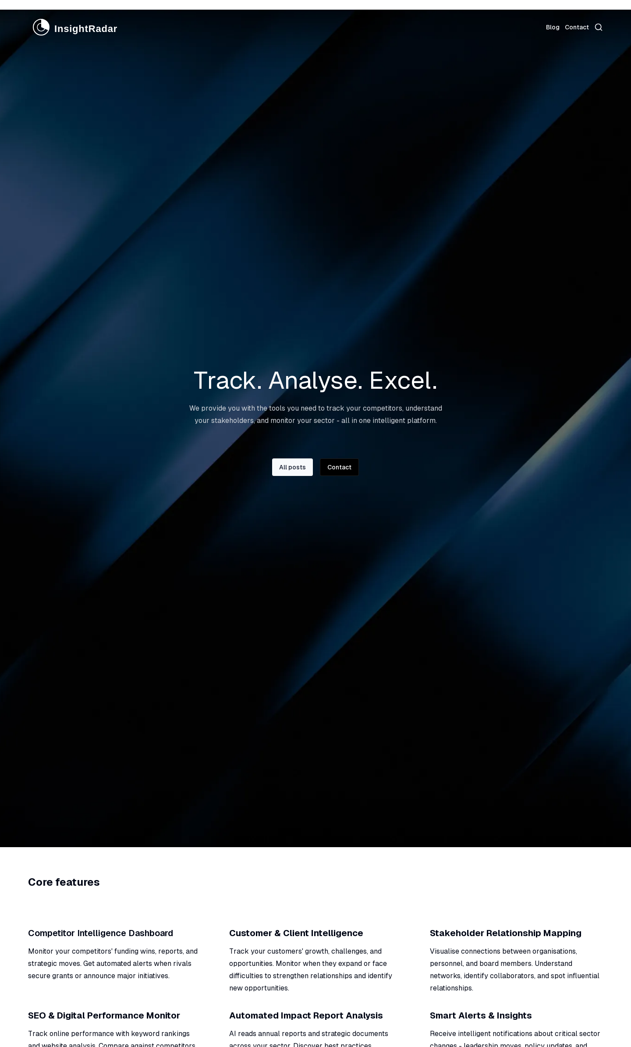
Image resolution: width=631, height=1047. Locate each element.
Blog (553, 27)
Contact (577, 27)
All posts (292, 467)
